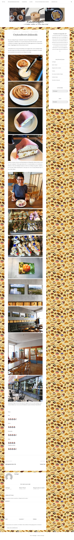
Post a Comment (34, 31)
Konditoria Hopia (55, 77)
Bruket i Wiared (54, 64)
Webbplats (35, 519)
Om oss (3, 1)
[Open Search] (71, 1)
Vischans (53, 70)
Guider (31, 1)
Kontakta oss (54, 1)
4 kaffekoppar (25, 31)
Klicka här (60, 49)
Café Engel (54, 61)
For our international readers (42, 1)
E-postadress (21, 519)
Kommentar (7, 501)
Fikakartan (24, 1)
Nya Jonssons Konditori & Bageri (57, 74)
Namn (6, 519)
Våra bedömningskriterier (13, 1)
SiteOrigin (42, 535)
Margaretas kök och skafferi (56, 67)
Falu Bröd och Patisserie (56, 80)
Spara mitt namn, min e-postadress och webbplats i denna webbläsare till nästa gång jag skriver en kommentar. (24, 524)
